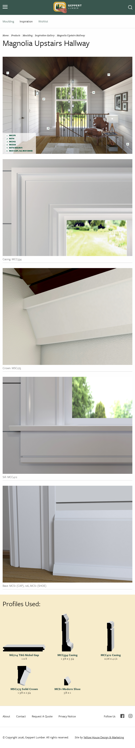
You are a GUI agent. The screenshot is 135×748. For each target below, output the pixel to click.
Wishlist (43, 21)
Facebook (122, 716)
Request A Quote (42, 716)
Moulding (8, 21)
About (6, 716)
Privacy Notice (67, 716)
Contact (21, 716)
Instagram (130, 716)
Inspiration (26, 21)
